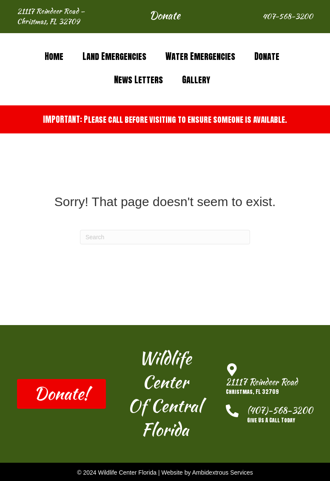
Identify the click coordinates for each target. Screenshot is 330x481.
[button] (165, 16)
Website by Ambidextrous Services (207, 472)
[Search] (165, 237)
